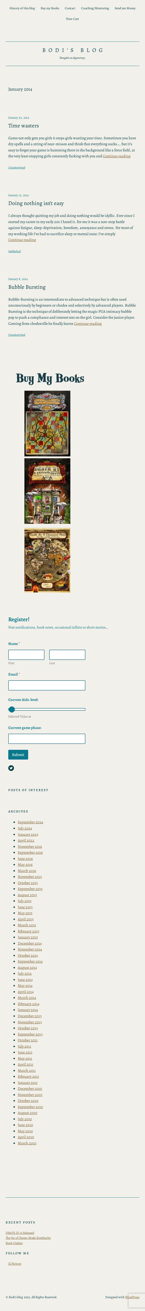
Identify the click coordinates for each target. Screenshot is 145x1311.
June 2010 (25, 1125)
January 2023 (28, 834)
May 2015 (25, 913)
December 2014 (30, 943)
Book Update (14, 1243)
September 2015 (30, 888)
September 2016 (30, 852)
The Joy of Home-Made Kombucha (28, 1238)
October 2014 (28, 955)
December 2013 (30, 1016)
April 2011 (25, 1064)
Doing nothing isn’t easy (36, 203)
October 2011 (28, 1040)
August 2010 (27, 1112)
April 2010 (26, 1137)
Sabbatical (14, 251)
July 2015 (24, 901)
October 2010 (28, 1100)
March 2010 (27, 1143)
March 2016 (27, 870)
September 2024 (30, 822)
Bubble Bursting (27, 287)
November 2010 (30, 1094)
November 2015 (30, 876)
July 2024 (25, 828)
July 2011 (24, 1046)
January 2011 (28, 1082)
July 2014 (24, 973)
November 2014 (30, 949)
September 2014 (30, 961)
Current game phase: (24, 728)
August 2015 (27, 895)
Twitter (16, 1263)
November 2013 (30, 1022)
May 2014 (25, 985)
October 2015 (28, 883)
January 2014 (28, 1009)
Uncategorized (16, 167)
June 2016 (25, 858)
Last (52, 663)
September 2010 (30, 1107)
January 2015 (28, 937)
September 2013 (30, 1034)
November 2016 (30, 846)
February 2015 (28, 931)
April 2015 (26, 919)
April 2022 (26, 840)
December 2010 (30, 1088)
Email (14, 674)
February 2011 (28, 1076)
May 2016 (25, 864)
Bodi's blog (73, 50)
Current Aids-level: (23, 700)
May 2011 (25, 1058)
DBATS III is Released (20, 1233)
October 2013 (28, 1028)
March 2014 (27, 997)
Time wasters (23, 125)
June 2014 (25, 979)
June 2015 (25, 907)
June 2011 (25, 1052)
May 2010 (25, 1131)
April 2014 (26, 991)
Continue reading (117, 156)
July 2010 (25, 1119)
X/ (10, 1263)
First (11, 663)
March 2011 (27, 1070)
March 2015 (27, 925)
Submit (18, 754)
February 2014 (28, 1004)
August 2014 (27, 967)
